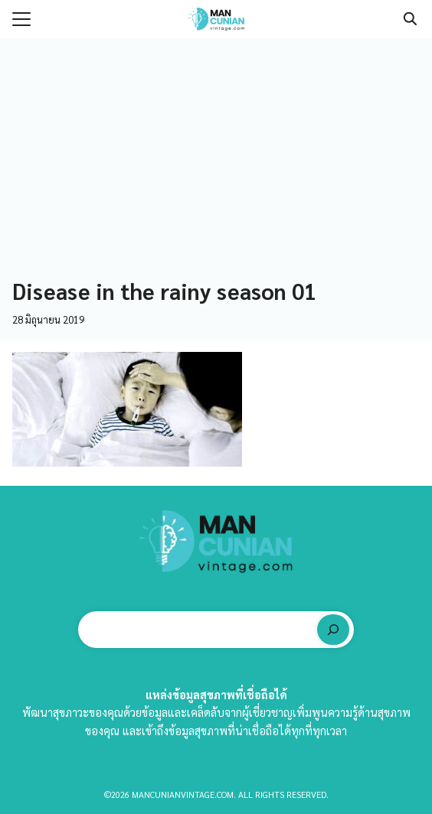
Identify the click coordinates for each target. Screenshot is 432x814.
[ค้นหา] (333, 629)
